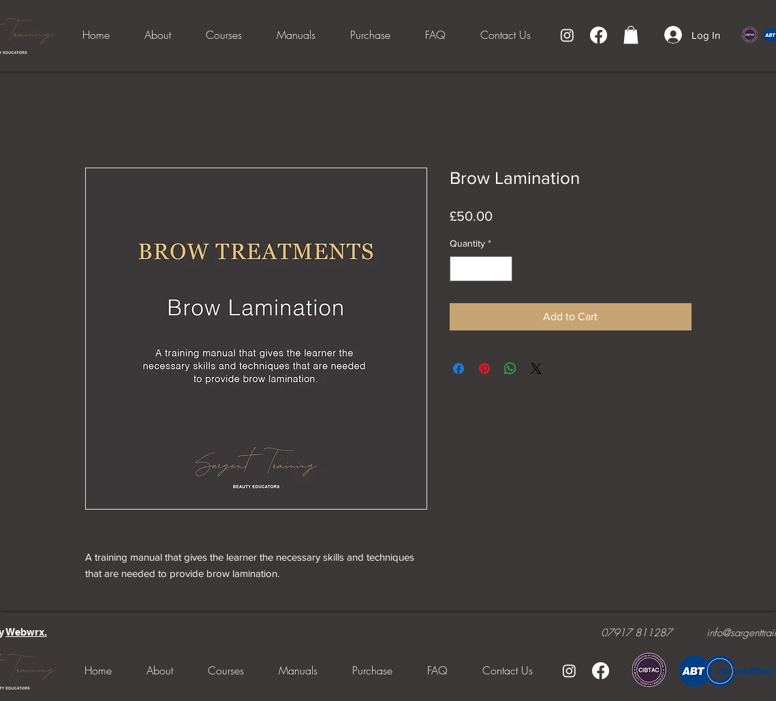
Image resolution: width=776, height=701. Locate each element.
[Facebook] (598, 35)
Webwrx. (26, 632)
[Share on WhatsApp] (510, 368)
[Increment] (501, 269)
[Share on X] (536, 368)
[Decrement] (460, 269)
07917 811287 (636, 633)
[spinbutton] (481, 269)
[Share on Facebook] (458, 368)
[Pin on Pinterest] (484, 368)
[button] (630, 35)
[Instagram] (567, 35)
